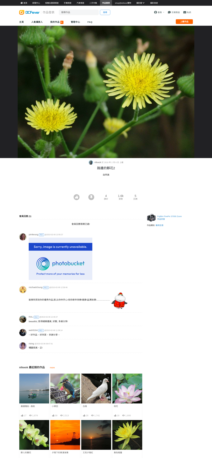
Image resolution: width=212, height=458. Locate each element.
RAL (31, 317)
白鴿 (85, 406)
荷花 (116, 406)
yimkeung (33, 234)
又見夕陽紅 (88, 452)
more (52, 367)
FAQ (89, 22)
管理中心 (75, 22)
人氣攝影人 (37, 22)
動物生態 (159, 225)
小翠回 (55, 406)
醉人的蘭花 (26, 452)
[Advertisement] (106, 186)
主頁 (21, 22)
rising (31, 343)
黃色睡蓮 (118, 452)
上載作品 (184, 21)
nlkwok (95, 162)
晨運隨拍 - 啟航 (28, 406)
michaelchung (35, 287)
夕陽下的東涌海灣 (60, 452)
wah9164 (33, 330)
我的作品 (56, 22)
